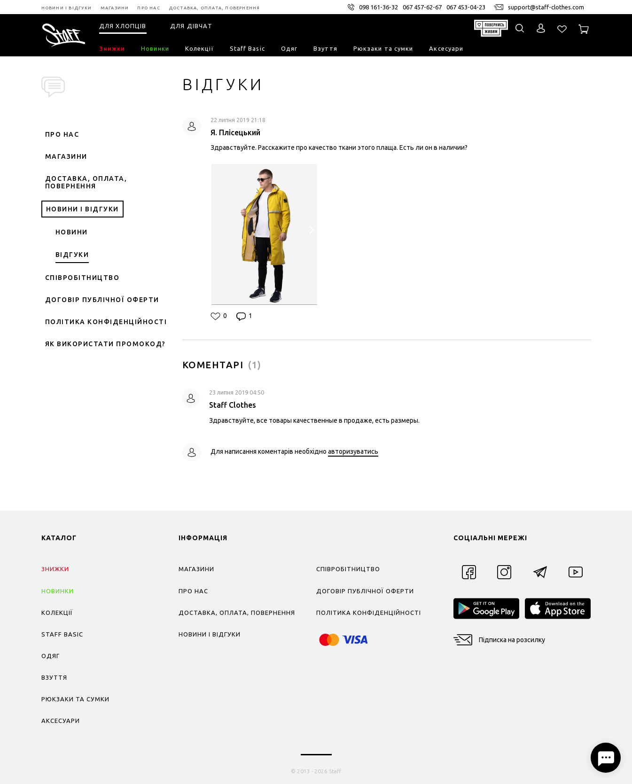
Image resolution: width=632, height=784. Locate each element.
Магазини (66, 156)
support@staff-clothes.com (546, 7)
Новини (71, 232)
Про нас (62, 134)
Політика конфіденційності (106, 322)
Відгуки (72, 254)
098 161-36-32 (378, 7)
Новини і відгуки (82, 209)
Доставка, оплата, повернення (86, 182)
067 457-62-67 (422, 7)
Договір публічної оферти (102, 299)
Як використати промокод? (105, 344)
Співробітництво (82, 277)
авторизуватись (353, 451)
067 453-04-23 (465, 7)
